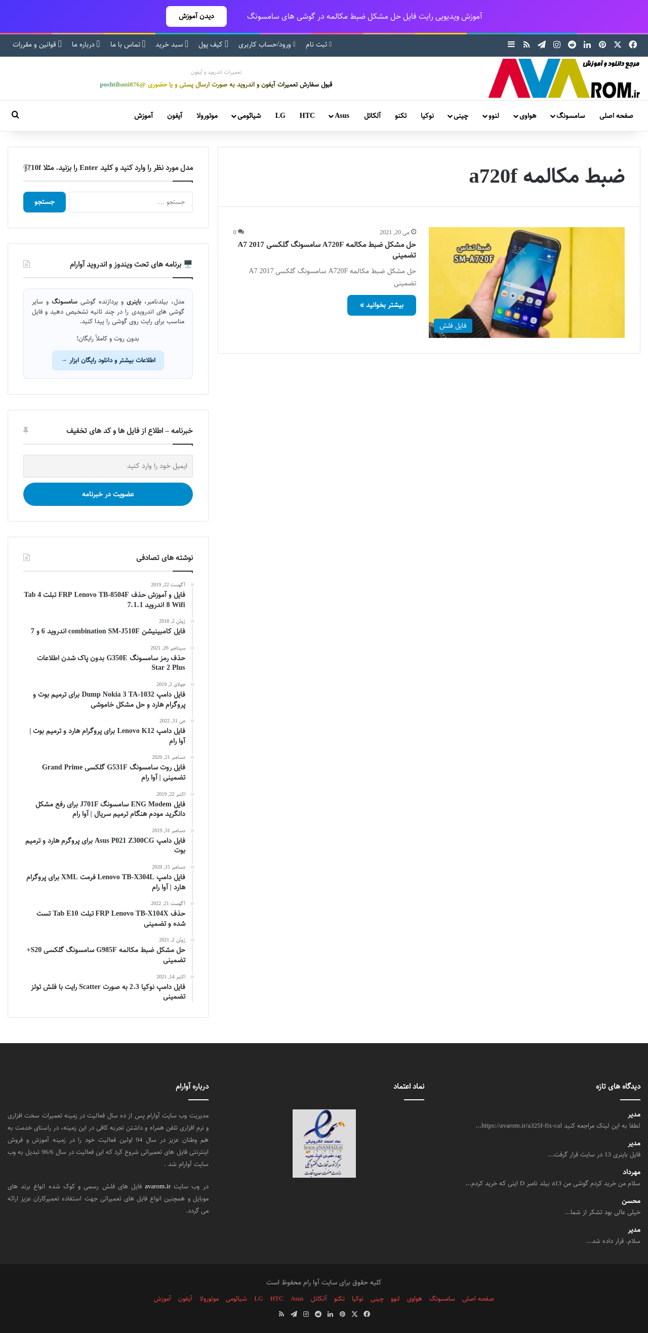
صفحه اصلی (616, 115)
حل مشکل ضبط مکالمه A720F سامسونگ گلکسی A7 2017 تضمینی (327, 250)
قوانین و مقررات (37, 44)
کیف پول (213, 44)
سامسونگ (570, 115)
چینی (461, 115)
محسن (631, 1201)
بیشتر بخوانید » (381, 305)
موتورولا (207, 115)
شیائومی (249, 115)
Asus (342, 115)
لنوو (494, 115)
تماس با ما (128, 44)
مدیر (634, 1114)
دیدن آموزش (196, 16)
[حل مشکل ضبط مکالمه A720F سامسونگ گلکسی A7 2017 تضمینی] (527, 282)
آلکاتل (372, 115)
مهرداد (631, 1172)
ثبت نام (319, 44)
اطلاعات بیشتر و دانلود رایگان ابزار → (108, 360)
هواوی (527, 115)
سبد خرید (171, 44)
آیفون (174, 115)
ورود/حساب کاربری (267, 44)
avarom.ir (158, 1186)
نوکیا (427, 115)
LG (280, 115)
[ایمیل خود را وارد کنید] (108, 466)
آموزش (143, 115)
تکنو (401, 115)
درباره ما (86, 44)
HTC (307, 115)
